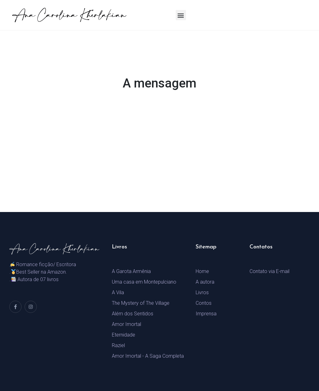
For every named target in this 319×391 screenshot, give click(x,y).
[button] (181, 15)
